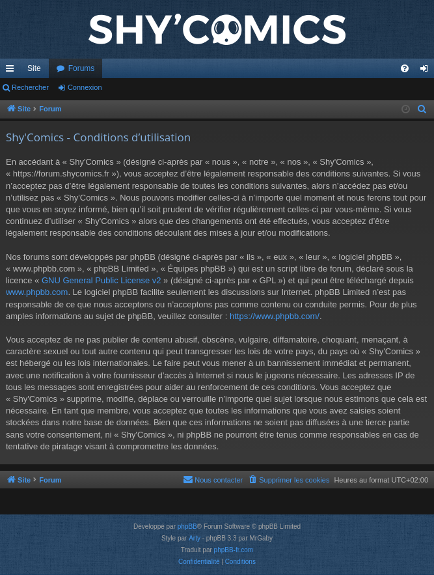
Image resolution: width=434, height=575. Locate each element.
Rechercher (30, 87)
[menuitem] (404, 68)
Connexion (85, 87)
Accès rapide (12, 71)
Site (34, 68)
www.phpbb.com (37, 292)
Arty (194, 538)
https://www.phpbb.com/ (274, 316)
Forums (81, 68)
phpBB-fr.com (234, 550)
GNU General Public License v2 (101, 280)
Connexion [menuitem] (427, 71)
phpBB (187, 526)
